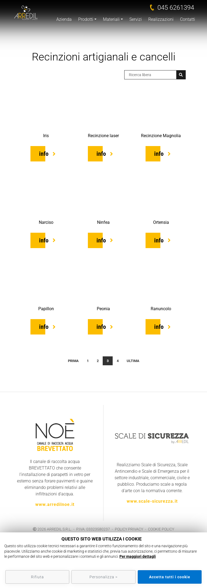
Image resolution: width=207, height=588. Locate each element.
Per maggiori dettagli (137, 556)
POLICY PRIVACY (129, 529)
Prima (73, 361)
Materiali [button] (111, 19)
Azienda (64, 19)
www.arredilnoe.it (54, 504)
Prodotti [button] (85, 19)
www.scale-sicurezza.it (152, 501)
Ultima (133, 361)
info (44, 153)
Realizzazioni (161, 19)
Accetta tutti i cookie (169, 577)
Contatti (187, 19)
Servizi (135, 19)
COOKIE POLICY (161, 529)
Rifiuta (37, 577)
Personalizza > (103, 577)
